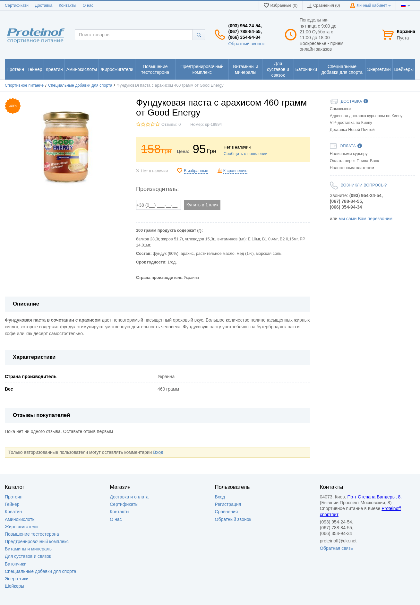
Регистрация (228, 504)
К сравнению (235, 171)
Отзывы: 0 (171, 124)
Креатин (13, 511)
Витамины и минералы (29, 548)
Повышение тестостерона (32, 534)
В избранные (196, 171)
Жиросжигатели (21, 526)
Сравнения (226, 511)
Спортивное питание (24, 85)
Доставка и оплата (129, 496)
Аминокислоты (20, 519)
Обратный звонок (246, 43)
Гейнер (12, 504)
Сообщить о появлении (245, 153)
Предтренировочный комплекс (37, 541)
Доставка (43, 5)
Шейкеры (14, 586)
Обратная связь (336, 548)
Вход (158, 452)
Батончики (16, 563)
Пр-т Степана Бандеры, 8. (374, 496)
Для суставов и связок (28, 556)
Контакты (67, 5)
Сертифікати (17, 5)
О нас (88, 5)
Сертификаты (124, 504)
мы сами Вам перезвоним (365, 218)
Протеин (13, 496)
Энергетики (17, 578)
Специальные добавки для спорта (80, 85)
